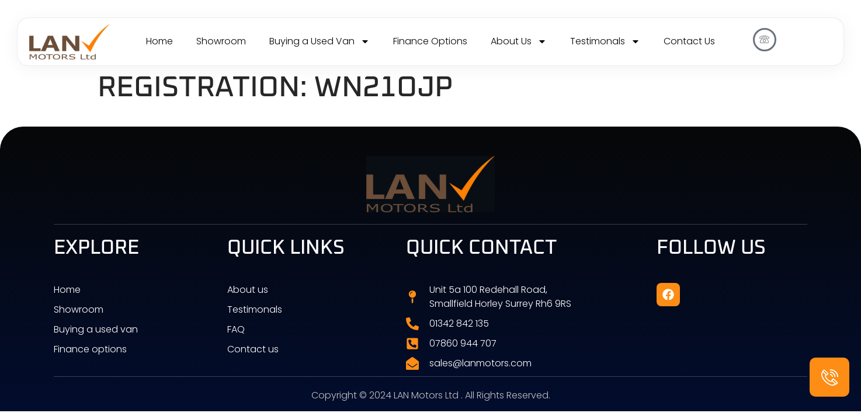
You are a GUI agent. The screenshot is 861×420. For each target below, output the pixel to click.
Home (159, 41)
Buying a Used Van (319, 41)
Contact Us (689, 41)
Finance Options (430, 41)
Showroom (221, 41)
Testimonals (605, 41)
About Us (519, 41)
